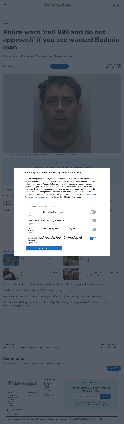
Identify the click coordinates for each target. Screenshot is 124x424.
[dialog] (62, 212)
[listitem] (62, 206)
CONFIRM (44, 248)
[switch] (93, 212)
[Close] (105, 172)
